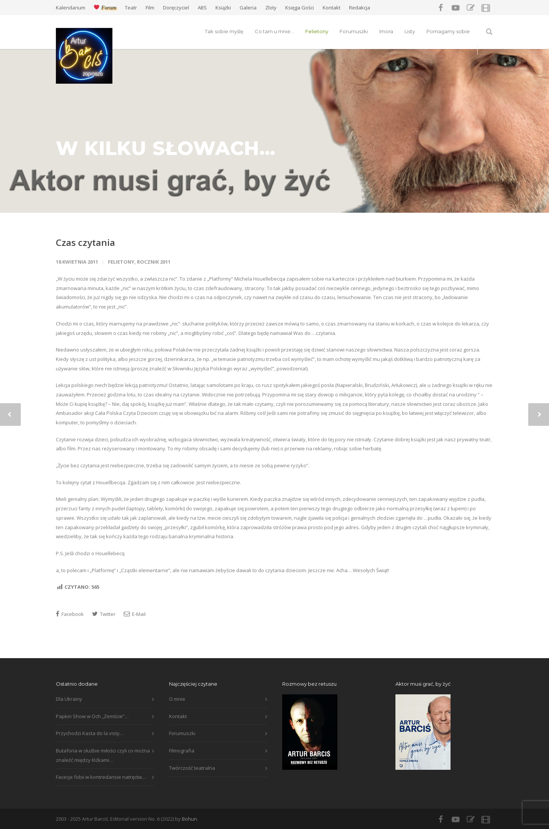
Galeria (248, 7)
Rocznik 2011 (154, 261)
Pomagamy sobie (448, 31)
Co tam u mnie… (274, 31)
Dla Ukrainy (69, 698)
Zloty (271, 7)
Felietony (316, 31)
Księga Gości (299, 7)
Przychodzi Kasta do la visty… (90, 733)
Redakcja (359, 7)
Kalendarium (70, 7)
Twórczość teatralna (192, 768)
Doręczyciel (176, 7)
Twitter (103, 614)
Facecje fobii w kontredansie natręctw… (101, 777)
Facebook (70, 614)
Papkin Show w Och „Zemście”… (92, 716)
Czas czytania (85, 242)
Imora (386, 31)
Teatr (131, 7)
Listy (409, 31)
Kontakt (331, 7)
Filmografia (181, 750)
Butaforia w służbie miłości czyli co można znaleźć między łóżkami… (103, 755)
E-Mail (135, 614)
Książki (223, 7)
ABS (202, 7)
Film (150, 7)
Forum (105, 8)
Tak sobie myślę (224, 31)
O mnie (177, 698)
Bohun (189, 818)
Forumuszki (354, 31)
